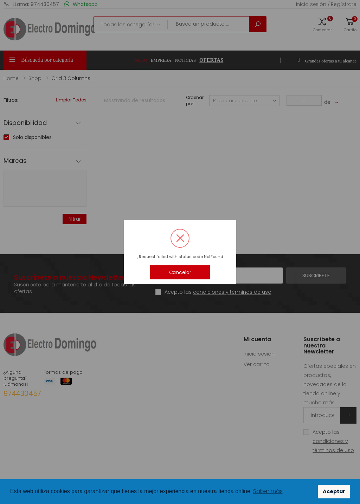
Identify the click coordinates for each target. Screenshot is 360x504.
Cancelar (180, 272)
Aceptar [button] (334, 491)
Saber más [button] (268, 491)
